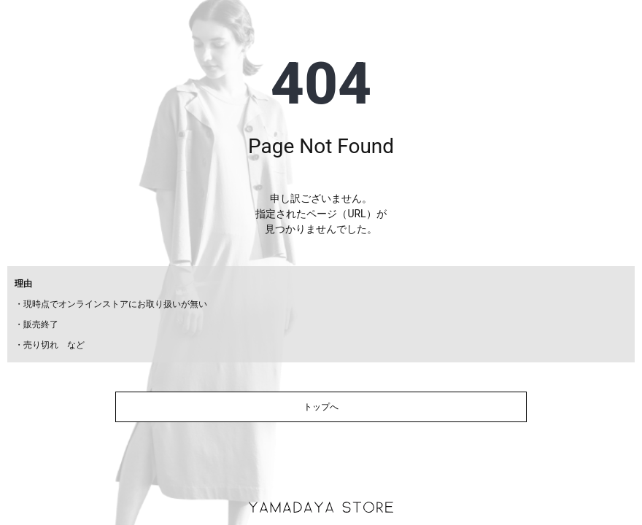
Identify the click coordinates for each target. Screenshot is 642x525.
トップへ (321, 407)
